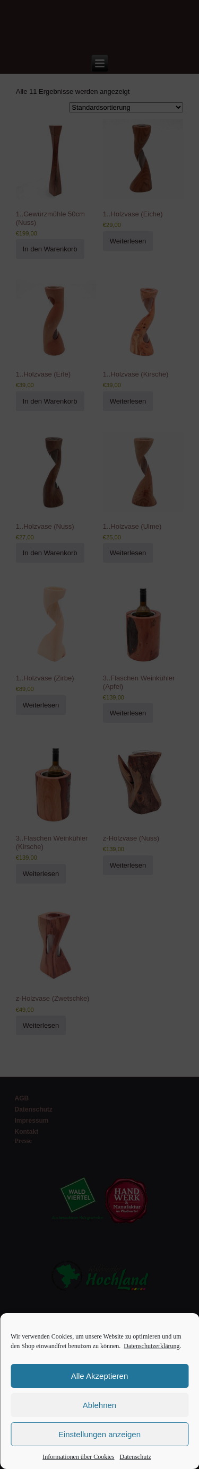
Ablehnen (99, 1405)
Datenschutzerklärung (151, 1346)
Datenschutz (135, 1457)
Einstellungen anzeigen (99, 1434)
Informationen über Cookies (78, 1457)
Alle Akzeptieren (99, 1375)
